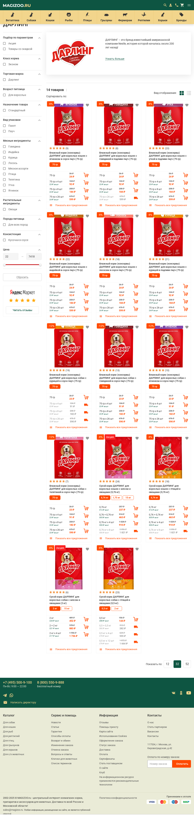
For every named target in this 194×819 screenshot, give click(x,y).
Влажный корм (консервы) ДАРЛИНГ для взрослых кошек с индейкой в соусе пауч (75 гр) (68, 266)
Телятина (22, 179)
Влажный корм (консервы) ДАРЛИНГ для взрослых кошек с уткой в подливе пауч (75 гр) (168, 155)
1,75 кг (116, 497)
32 (177, 664)
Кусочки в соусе (22, 240)
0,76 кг (104, 497)
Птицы (87, 17)
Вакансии (153, 731)
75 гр (55, 164)
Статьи (55, 727)
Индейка (22, 152)
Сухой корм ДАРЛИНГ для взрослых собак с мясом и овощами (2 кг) (64, 599)
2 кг (55, 608)
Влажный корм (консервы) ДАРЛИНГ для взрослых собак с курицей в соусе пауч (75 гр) (67, 377)
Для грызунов (11, 745)
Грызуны (106, 17)
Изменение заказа (62, 745)
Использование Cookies (113, 736)
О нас (150, 722)
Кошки (50, 17)
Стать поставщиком (110, 763)
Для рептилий (11, 736)
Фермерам (125, 17)
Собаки (31, 17)
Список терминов (61, 763)
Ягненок (22, 190)
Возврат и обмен (60, 740)
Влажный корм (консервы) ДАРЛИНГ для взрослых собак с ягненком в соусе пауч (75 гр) (167, 377)
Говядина (22, 146)
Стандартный (22, 110)
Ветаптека (12, 17)
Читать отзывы (22, 310)
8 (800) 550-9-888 (50, 682)
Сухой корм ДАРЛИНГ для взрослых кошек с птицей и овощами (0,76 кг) (164, 488)
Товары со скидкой (22, 49)
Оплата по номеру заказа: (163, 757)
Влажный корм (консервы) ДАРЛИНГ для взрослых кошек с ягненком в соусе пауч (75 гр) (68, 155)
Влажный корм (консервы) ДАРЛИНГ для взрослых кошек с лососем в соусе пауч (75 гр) (118, 266)
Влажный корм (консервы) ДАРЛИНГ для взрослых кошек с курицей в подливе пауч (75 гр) (168, 266)
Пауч (22, 131)
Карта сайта (106, 731)
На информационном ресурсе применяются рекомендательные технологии (119, 781)
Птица (22, 174)
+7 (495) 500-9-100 (17, 682)
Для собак (9, 722)
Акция (22, 43)
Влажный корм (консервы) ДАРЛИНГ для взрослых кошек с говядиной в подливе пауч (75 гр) (118, 155)
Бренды (181, 17)
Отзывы (104, 722)
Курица (22, 157)
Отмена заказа (60, 749)
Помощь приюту (108, 727)
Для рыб (8, 731)
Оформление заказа (111, 740)
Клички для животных (64, 758)
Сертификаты (107, 758)
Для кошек (9, 727)
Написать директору (19, 702)
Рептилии (144, 17)
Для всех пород (22, 224)
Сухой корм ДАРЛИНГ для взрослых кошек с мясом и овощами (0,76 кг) (115, 488)
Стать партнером (157, 727)
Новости (56, 722)
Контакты (153, 736)
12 (167, 664)
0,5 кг (105, 608)
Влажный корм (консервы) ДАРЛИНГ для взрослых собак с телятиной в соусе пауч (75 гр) (67, 488)
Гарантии (56, 731)
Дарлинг (22, 79)
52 (187, 664)
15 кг (128, 497)
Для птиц (8, 740)
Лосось (22, 163)
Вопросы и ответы (61, 754)
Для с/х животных (13, 754)
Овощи (22, 209)
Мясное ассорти (22, 168)
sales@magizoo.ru (13, 809)
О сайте (103, 767)
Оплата (103, 754)
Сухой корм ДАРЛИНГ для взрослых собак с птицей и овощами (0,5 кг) (114, 599)
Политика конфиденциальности (118, 797)
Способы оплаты (61, 736)
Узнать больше (114, 58)
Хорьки (163, 17)
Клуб (102, 772)
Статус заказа (107, 745)
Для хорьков (10, 749)
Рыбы (69, 17)
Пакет (22, 125)
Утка (22, 185)
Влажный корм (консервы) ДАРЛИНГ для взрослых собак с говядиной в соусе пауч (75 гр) (117, 377)
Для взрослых (22, 95)
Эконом (22, 64)
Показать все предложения (68, 205)
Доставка (104, 749)
